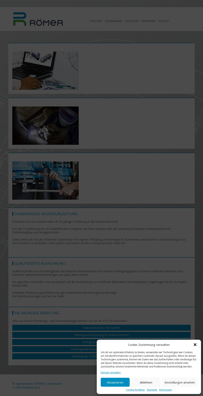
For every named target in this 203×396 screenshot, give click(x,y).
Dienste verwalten (111, 372)
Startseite (152, 390)
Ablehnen (146, 382)
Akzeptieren (115, 382)
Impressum (165, 390)
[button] (195, 345)
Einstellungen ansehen (180, 382)
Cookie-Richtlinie (135, 390)
